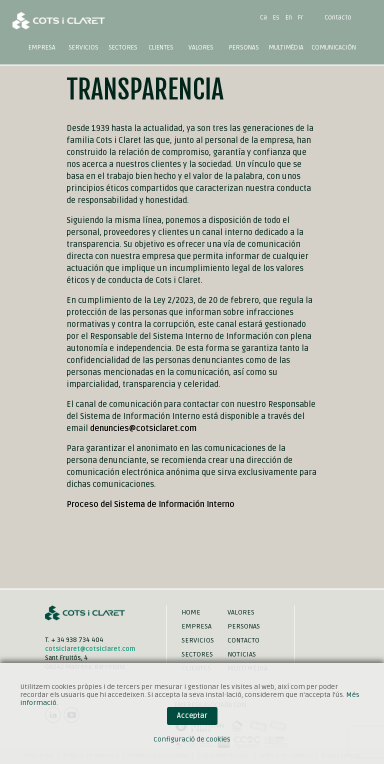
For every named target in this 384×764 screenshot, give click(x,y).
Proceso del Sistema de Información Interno (150, 505)
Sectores (197, 654)
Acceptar (192, 716)
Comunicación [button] (334, 48)
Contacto (338, 18)
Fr (301, 18)
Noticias (242, 654)
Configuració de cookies (192, 739)
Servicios (198, 640)
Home (191, 612)
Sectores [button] (123, 48)
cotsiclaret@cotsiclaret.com (90, 649)
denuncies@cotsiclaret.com (143, 429)
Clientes (161, 48)
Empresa (42, 48)
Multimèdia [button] (286, 48)
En (289, 18)
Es (276, 18)
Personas (243, 48)
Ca (263, 18)
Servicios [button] (83, 48)
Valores (201, 48)
